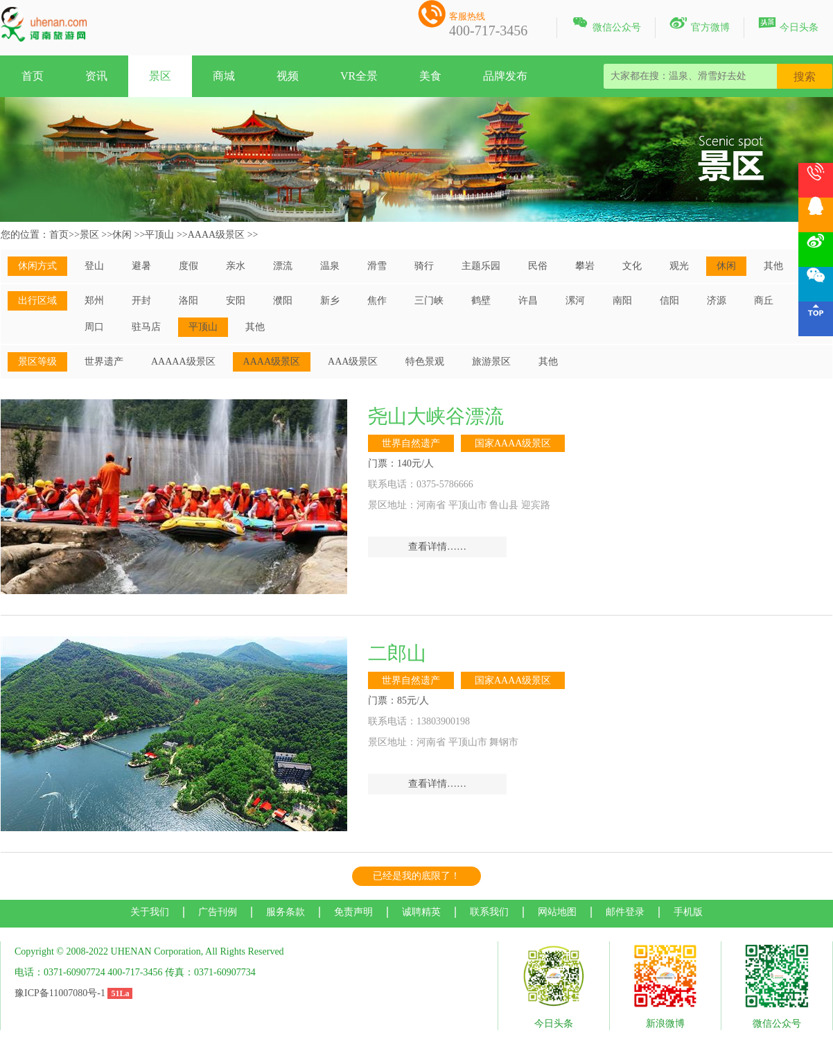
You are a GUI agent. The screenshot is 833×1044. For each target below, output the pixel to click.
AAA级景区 (353, 361)
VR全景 (359, 76)
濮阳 (282, 300)
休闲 (122, 234)
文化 (632, 266)
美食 (430, 76)
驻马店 (146, 327)
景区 (160, 76)
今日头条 (788, 25)
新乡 (330, 300)
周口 (94, 327)
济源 (716, 300)
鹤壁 (481, 300)
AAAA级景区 (216, 234)
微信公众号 (606, 25)
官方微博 (699, 25)
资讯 (96, 76)
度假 (188, 266)
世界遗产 (104, 361)
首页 (32, 76)
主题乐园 (481, 266)
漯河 (575, 300)
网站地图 (557, 912)
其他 (773, 266)
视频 (288, 76)
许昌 (528, 300)
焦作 (377, 300)
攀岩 (585, 266)
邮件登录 (625, 912)
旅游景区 (491, 361)
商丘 (763, 300)
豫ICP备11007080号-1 (60, 993)
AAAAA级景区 (183, 361)
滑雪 (377, 266)
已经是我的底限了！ (416, 876)
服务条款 (285, 912)
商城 (224, 76)
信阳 (669, 300)
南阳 (622, 300)
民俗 (537, 266)
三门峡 (429, 300)
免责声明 (353, 912)
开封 (141, 300)
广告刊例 (217, 912)
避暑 (141, 266)
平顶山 (159, 234)
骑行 (424, 266)
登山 (94, 266)
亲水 (235, 266)
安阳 (235, 300)
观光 (679, 266)
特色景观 (424, 361)
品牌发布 (505, 76)
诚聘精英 (421, 912)
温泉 (330, 266)
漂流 (282, 266)
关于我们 (149, 912)
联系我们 (489, 912)
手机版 (688, 912)
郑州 (94, 300)
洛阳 (188, 300)
